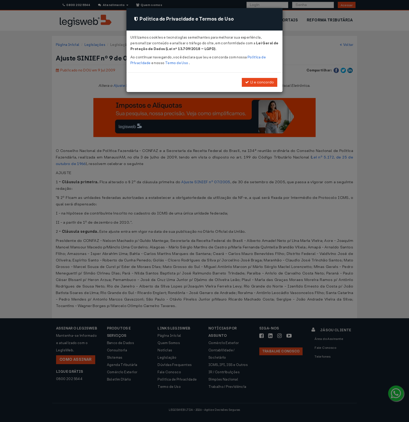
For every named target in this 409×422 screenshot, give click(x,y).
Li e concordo (259, 82)
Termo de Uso (177, 63)
